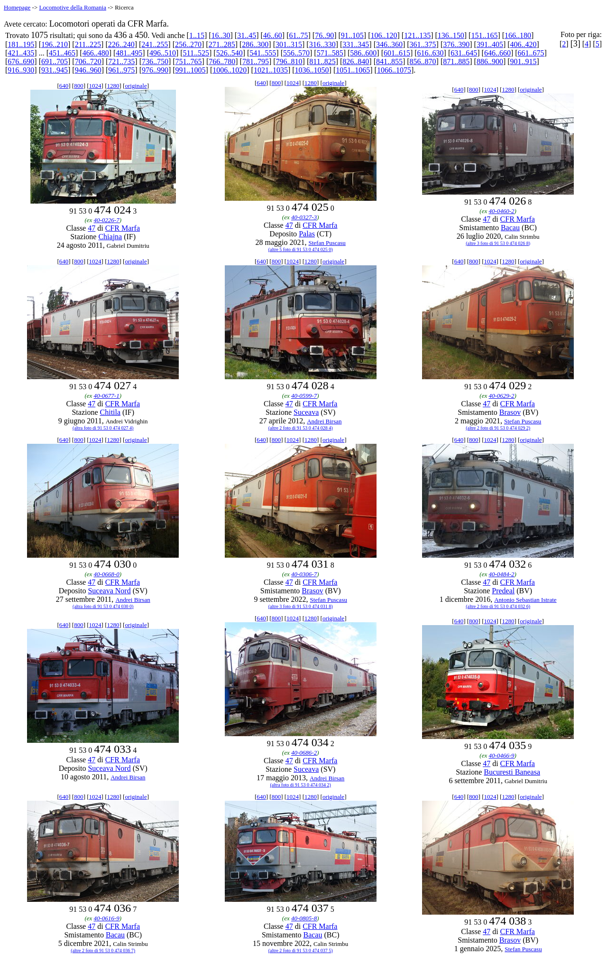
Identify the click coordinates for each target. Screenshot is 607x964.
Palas (307, 234)
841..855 (389, 61)
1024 (95, 85)
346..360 (389, 44)
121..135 (417, 35)
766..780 (222, 61)
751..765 (188, 61)
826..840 (355, 61)
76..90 (324, 35)
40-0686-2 (304, 752)
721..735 (121, 61)
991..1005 (190, 70)
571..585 (330, 53)
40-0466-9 (501, 755)
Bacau (510, 228)
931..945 (54, 70)
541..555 (262, 53)
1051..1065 (353, 70)
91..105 (352, 35)
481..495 (129, 53)
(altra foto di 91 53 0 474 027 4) (103, 428)
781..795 (255, 61)
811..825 (322, 61)
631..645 (464, 53)
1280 (113, 85)
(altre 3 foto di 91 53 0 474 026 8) (498, 243)
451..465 (62, 53)
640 (64, 85)
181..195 (21, 44)
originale (136, 85)
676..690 (21, 61)
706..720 (88, 61)
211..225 (88, 44)
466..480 (96, 53)
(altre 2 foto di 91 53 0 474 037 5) (300, 950)
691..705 (54, 61)
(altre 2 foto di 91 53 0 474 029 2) (498, 428)
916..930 (21, 70)
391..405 (490, 44)
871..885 (456, 61)
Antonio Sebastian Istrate (525, 599)
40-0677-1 (107, 395)
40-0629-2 (501, 395)
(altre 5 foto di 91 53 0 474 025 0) (300, 249)
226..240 (121, 44)
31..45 (246, 35)
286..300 (255, 44)
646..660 (497, 53)
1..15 (196, 35)
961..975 (121, 70)
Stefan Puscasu (327, 242)
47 (91, 228)
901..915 (523, 61)
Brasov (510, 412)
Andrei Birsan (324, 421)
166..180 (518, 35)
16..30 (221, 35)
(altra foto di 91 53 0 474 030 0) (103, 606)
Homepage (17, 7)
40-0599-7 (304, 395)
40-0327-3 (304, 217)
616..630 (430, 53)
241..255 (154, 44)
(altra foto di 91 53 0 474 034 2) (300, 784)
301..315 (289, 44)
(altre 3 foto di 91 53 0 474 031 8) (300, 606)
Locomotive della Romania (72, 7)
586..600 (363, 53)
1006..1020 (229, 70)
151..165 (484, 35)
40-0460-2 (501, 211)
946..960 (88, 70)
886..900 (490, 61)
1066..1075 (394, 70)
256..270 (188, 44)
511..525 (196, 53)
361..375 (423, 44)
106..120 (383, 35)
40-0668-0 (107, 574)
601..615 (397, 53)
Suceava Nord (109, 591)
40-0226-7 (107, 220)
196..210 (54, 44)
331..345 (355, 44)
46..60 (272, 35)
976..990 (155, 70)
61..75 (298, 35)
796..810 (289, 61)
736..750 (155, 61)
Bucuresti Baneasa (512, 772)
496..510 (162, 53)
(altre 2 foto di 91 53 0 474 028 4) (300, 428)
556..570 (296, 53)
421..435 (21, 53)
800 (78, 85)
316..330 (322, 44)
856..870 (423, 61)
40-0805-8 (304, 918)
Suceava (306, 412)
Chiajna (110, 237)
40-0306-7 (304, 574)
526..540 (229, 53)
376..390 (456, 44)
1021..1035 (271, 70)
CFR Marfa (122, 228)
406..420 (523, 44)
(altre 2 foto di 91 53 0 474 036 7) (103, 950)
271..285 (222, 44)
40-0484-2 (501, 574)
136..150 (451, 35)
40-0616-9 (107, 918)
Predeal (503, 591)
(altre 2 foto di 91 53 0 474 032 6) (498, 606)
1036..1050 (312, 70)
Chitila (110, 412)
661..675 (531, 53)
